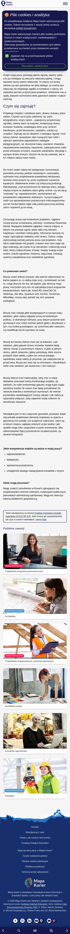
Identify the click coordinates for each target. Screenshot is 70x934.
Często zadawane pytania (35, 856)
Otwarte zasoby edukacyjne (35, 861)
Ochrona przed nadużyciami (35, 872)
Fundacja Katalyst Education (35, 843)
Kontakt (35, 827)
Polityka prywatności (35, 866)
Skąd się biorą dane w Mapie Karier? (35, 850)
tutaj (44, 519)
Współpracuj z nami (35, 832)
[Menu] (65, 3)
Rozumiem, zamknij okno (35, 66)
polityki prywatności (26, 28)
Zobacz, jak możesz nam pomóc (35, 838)
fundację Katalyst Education (34, 904)
